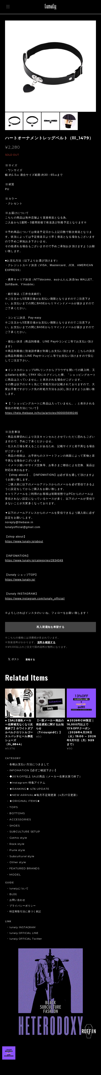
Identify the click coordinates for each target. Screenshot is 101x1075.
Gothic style (18, 837)
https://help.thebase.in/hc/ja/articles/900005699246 (41, 412)
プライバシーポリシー (22, 905)
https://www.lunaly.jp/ (20, 579)
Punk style (17, 850)
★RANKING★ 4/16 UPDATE (29, 788)
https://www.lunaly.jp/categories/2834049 (34, 560)
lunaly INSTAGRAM (22, 927)
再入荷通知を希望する (50, 627)
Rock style (16, 843)
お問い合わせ (17, 899)
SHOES (14, 825)
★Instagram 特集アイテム (27, 782)
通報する (30, 659)
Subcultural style (21, 856)
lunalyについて (19, 888)
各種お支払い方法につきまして (29, 764)
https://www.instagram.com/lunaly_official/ (35, 598)
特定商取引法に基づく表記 (25, 911)
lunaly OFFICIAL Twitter (25, 938)
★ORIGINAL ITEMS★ (24, 801)
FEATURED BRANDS (24, 868)
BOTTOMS (17, 813)
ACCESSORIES (20, 819)
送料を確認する (46, 642)
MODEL (15, 874)
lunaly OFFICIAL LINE (23, 933)
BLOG (13, 894)
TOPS (13, 807)
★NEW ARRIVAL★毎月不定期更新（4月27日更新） (44, 795)
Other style (17, 862)
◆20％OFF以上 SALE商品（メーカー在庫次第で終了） (45, 776)
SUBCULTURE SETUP (24, 831)
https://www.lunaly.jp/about (24, 541)
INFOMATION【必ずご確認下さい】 (33, 770)
